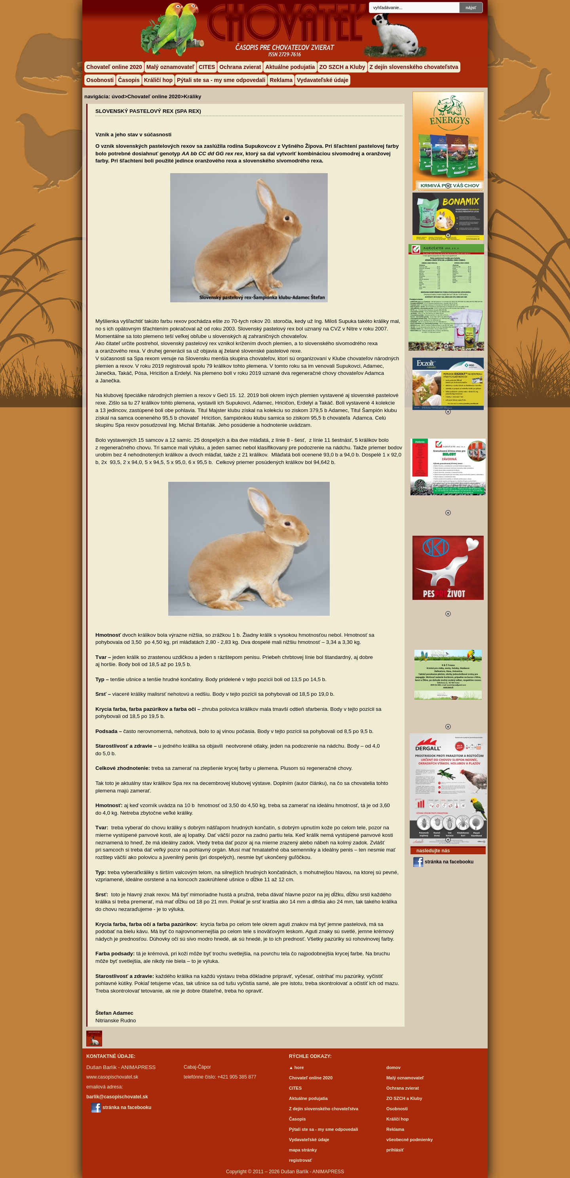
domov (393, 1067)
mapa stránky (303, 1149)
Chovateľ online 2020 (114, 67)
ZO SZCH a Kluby (342, 67)
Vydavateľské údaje (322, 80)
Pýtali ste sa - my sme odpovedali (221, 80)
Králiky (192, 96)
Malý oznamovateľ (170, 67)
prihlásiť (395, 1149)
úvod (118, 96)
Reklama (281, 80)
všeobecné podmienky (409, 1139)
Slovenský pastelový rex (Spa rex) (148, 111)
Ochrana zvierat (240, 67)
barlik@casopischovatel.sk (117, 1097)
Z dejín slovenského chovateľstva (414, 67)
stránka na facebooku (449, 862)
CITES (207, 67)
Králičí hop (158, 80)
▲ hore (296, 1067)
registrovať (300, 1160)
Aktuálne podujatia (290, 67)
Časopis (128, 80)
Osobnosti (100, 80)
